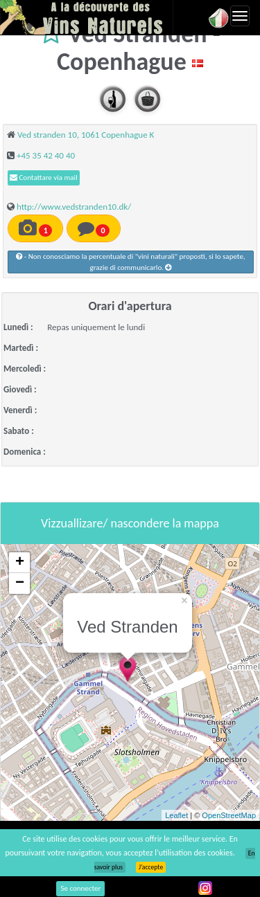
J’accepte (151, 867)
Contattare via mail (44, 177)
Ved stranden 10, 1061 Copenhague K (85, 134)
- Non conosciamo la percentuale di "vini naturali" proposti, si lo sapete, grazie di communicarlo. (130, 262)
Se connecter (80, 888)
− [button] (19, 583)
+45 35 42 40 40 (46, 155)
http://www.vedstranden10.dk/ (74, 206)
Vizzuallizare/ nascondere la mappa (130, 523)
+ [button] (19, 562)
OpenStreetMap (229, 815)
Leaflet (176, 815)
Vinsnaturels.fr (86, 17)
